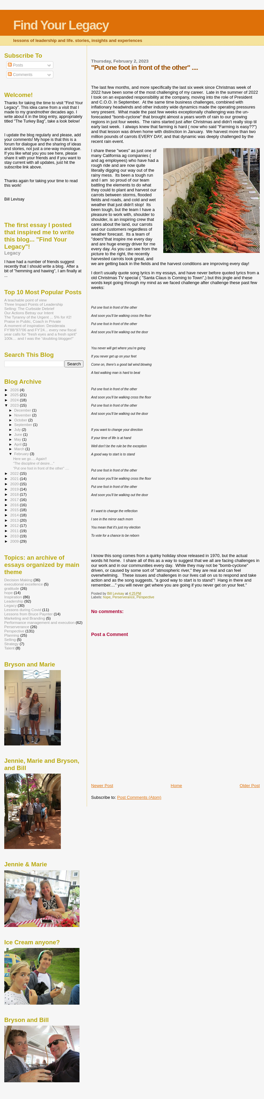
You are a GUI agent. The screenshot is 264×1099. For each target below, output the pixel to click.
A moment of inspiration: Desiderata (34, 325)
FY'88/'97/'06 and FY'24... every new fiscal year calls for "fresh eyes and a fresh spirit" (40, 332)
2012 (15, 525)
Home (176, 785)
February (22, 454)
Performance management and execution (39, 622)
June (18, 434)
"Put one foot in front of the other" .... (41, 468)
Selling (10, 639)
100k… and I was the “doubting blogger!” (39, 338)
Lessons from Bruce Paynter (28, 614)
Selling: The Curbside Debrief (29, 308)
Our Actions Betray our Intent (28, 313)
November (23, 415)
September (23, 425)
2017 (15, 499)
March (20, 449)
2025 (15, 395)
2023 (15, 405)
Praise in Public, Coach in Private (32, 321)
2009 (15, 541)
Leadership (13, 601)
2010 (15, 536)
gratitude (11, 588)
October (21, 420)
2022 (15, 473)
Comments (20, 74)
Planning (11, 635)
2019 (15, 489)
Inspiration (13, 597)
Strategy (11, 644)
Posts (15, 65)
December (23, 410)
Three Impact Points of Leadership (33, 304)
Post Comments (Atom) (139, 797)
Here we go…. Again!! (30, 459)
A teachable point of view (25, 300)
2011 (15, 531)
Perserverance (124, 597)
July (18, 430)
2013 (15, 520)
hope (107, 597)
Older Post (250, 785)
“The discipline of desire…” (33, 463)
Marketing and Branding (24, 618)
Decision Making (18, 580)
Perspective (145, 597)
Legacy (12, 253)
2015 (15, 510)
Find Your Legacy (61, 25)
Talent (9, 648)
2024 (15, 400)
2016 (15, 505)
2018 (15, 494)
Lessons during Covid (22, 609)
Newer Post (102, 785)
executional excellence (23, 584)
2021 (15, 478)
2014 (15, 515)
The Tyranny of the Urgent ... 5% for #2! (38, 317)
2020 (15, 484)
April (18, 444)
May (18, 439)
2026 (15, 390)
